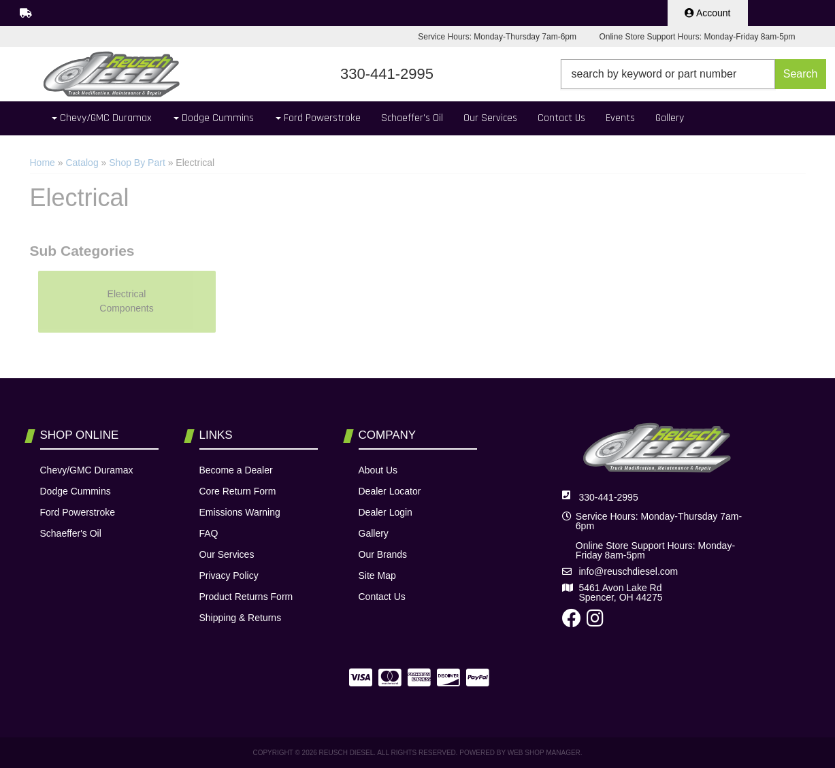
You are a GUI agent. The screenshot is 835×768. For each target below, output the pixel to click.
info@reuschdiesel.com (628, 571)
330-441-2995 (608, 497)
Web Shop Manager (544, 752)
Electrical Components (126, 301)
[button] (693, 74)
